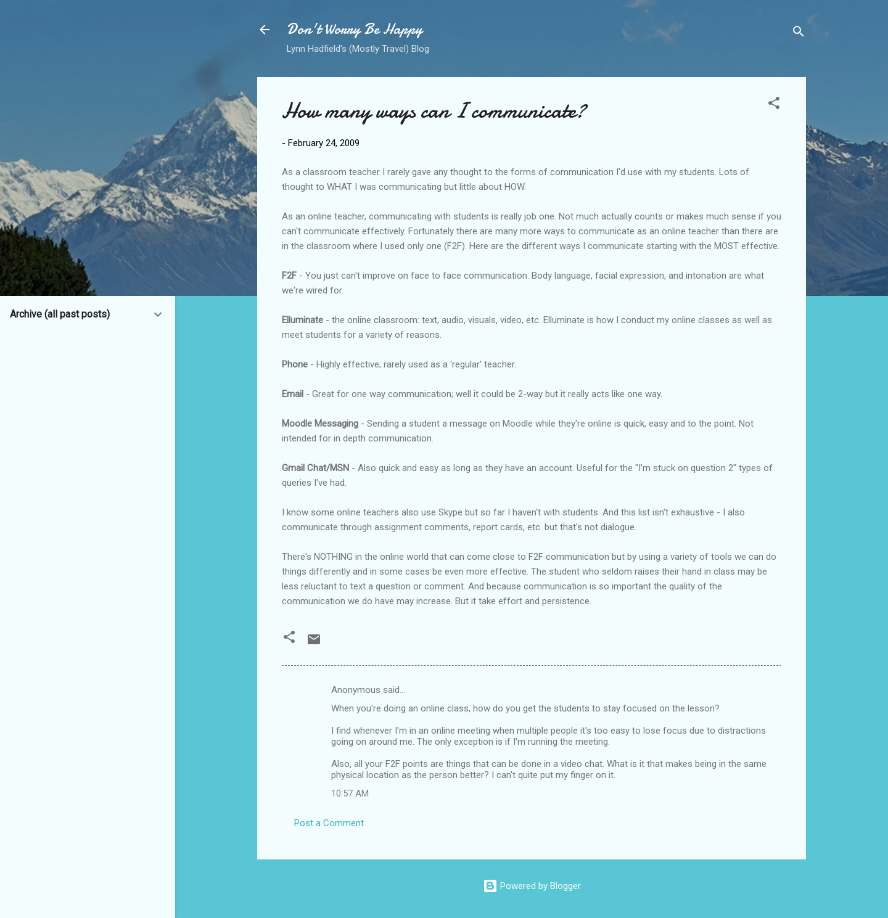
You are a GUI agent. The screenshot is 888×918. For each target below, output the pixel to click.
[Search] (798, 33)
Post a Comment (329, 823)
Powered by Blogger (532, 885)
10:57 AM (350, 793)
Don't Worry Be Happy (354, 29)
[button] (774, 105)
